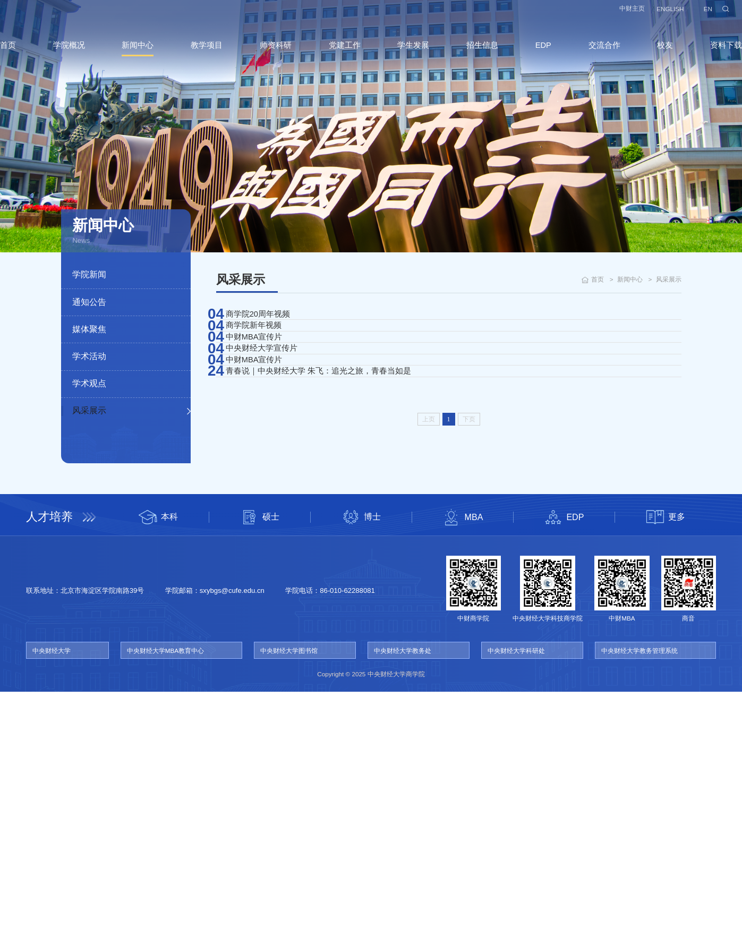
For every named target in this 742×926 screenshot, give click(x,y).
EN (688, 14)
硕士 (259, 751)
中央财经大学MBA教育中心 (165, 884)
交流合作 (592, 54)
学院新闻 (89, 274)
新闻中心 (150, 54)
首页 (28, 54)
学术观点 (89, 383)
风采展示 (89, 410)
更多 (665, 751)
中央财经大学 (51, 884)
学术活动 (89, 356)
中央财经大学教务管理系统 (639, 884)
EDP (534, 55)
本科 (158, 751)
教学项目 (216, 54)
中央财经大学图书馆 (289, 884)
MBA (462, 751)
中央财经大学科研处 (516, 884)
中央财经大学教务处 (402, 884)
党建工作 (346, 54)
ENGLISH (650, 14)
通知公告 (89, 302)
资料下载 (706, 54)
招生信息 (477, 54)
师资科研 (281, 54)
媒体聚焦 (89, 329)
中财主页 (613, 13)
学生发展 (412, 54)
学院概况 (85, 54)
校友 (649, 54)
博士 (361, 751)
